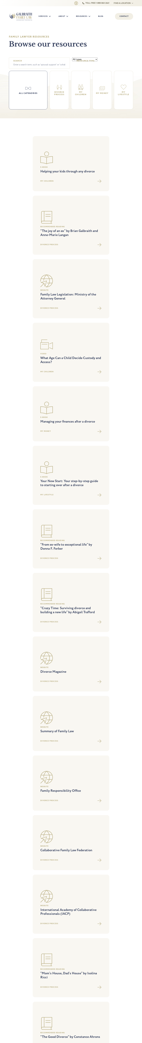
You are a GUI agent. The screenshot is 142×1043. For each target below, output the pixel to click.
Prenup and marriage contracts (51, 766)
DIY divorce (14, 754)
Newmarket (49, 825)
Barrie (13, 825)
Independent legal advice (49, 762)
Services (43, 16)
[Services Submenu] (51, 16)
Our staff (77, 746)
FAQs (107, 758)
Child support (15, 770)
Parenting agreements (48, 746)
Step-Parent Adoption (48, 742)
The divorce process (113, 738)
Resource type (85, 61)
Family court (44, 754)
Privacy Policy (49, 866)
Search (17, 61)
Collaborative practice (18, 746)
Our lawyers (78, 742)
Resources (81, 16)
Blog (100, 16)
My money (109, 750)
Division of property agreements (22, 766)
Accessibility (62, 866)
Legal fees (109, 742)
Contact (76, 758)
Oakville (79, 825)
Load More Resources (71, 672)
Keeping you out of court (49, 758)
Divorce (12, 738)
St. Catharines (115, 825)
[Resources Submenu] (90, 16)
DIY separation (15, 758)
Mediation (43, 750)
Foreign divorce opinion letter (21, 762)
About (62, 16)
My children (110, 746)
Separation (13, 742)
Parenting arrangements (49, 738)
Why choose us (79, 738)
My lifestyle (110, 754)
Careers (76, 750)
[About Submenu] (68, 16)
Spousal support (16, 750)
